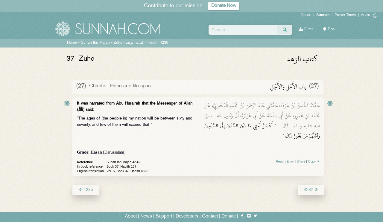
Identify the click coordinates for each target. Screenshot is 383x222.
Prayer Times (345, 15)
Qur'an (306, 15)
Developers (187, 216)
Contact (210, 216)
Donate (228, 216)
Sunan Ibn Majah (95, 43)
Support (164, 216)
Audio (365, 15)
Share (301, 161)
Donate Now (223, 6)
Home (72, 43)
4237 (311, 190)
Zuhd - (129, 43)
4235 (85, 190)
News (146, 216)
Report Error (285, 161)
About (131, 216)
